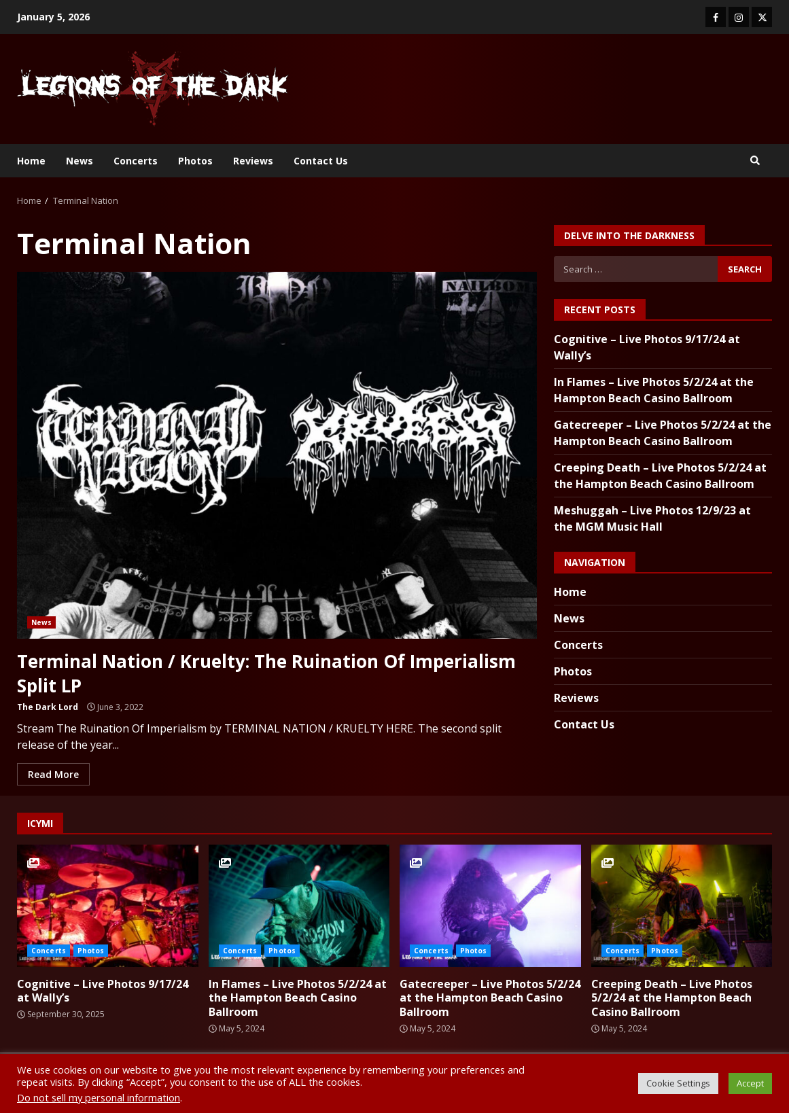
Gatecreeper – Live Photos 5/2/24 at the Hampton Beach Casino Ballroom (490, 904)
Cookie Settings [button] (678, 1083)
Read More (53, 772)
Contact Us (321, 160)
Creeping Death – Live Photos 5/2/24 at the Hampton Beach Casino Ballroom (682, 904)
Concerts (135, 160)
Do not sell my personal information (98, 1097)
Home (31, 160)
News (79, 160)
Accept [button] (750, 1083)
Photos (195, 160)
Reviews (253, 160)
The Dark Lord (47, 705)
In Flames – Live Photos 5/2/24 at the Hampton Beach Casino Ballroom (299, 904)
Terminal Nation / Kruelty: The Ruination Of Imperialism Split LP (277, 455)
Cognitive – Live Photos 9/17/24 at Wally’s (107, 904)
